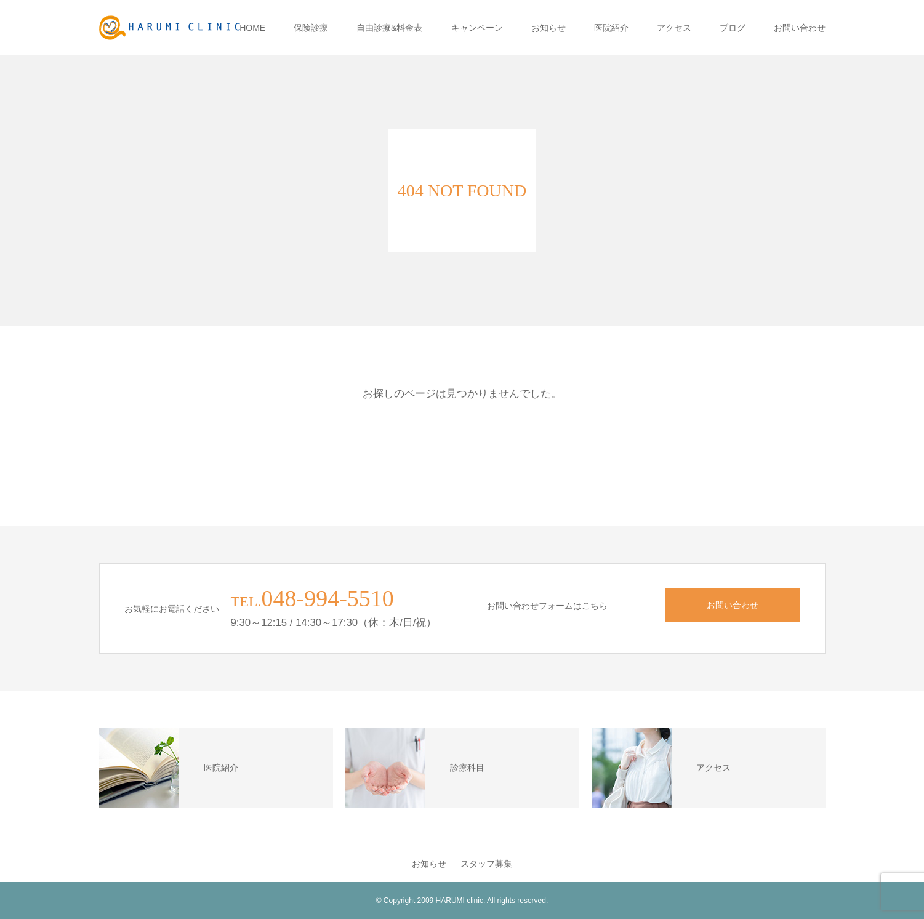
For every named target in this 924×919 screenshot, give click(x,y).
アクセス (674, 28)
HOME (252, 28)
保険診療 (311, 28)
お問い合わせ (800, 28)
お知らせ (548, 28)
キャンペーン (477, 28)
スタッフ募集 (486, 863)
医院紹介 (611, 28)
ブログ (732, 28)
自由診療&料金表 (389, 28)
